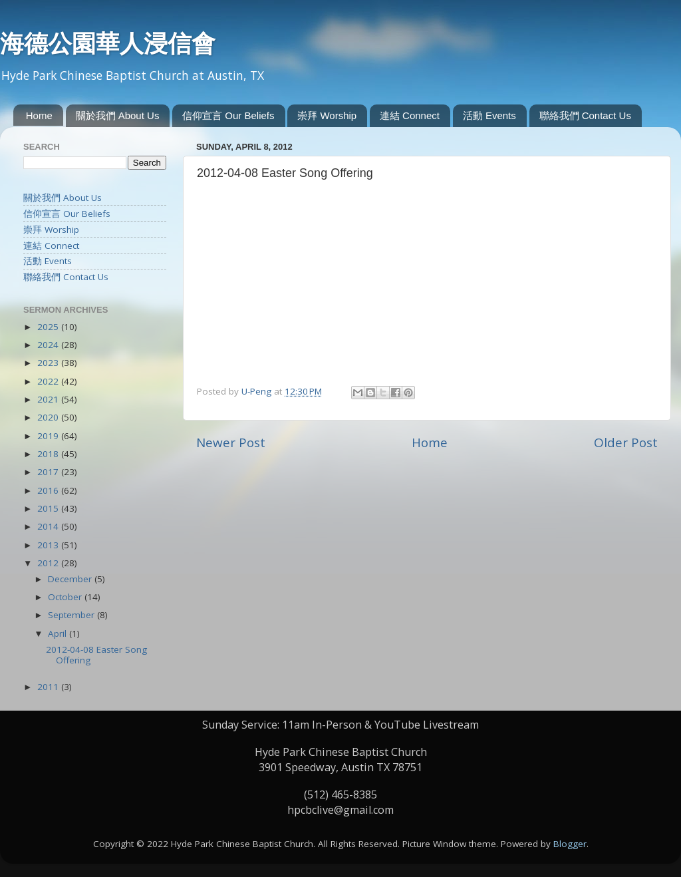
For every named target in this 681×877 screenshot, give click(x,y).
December (71, 579)
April (58, 633)
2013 (49, 545)
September (72, 615)
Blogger (570, 844)
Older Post (626, 442)
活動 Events (489, 115)
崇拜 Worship (326, 115)
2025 (49, 327)
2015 (49, 508)
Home (39, 115)
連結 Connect (410, 115)
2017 (49, 472)
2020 (49, 417)
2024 (49, 345)
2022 (49, 381)
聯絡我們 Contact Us (585, 115)
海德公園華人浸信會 (107, 43)
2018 (49, 454)
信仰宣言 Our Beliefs (228, 115)
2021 (49, 399)
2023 (49, 363)
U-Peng (257, 391)
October (66, 597)
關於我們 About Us (118, 115)
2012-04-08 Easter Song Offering (96, 654)
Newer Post (230, 442)
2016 (49, 490)
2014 (49, 526)
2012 (49, 563)
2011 (49, 687)
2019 (49, 436)
